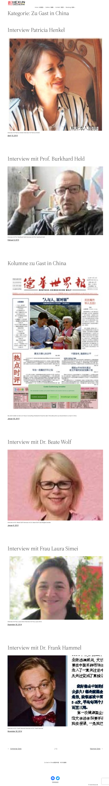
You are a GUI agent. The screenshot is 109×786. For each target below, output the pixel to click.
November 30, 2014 (15, 731)
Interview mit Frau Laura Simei (43, 548)
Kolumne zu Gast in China (37, 263)
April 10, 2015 (13, 136)
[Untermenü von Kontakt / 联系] (64, 7)
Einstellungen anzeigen (69, 397)
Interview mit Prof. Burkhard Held (46, 158)
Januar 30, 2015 (13, 419)
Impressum (55, 782)
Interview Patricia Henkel (36, 30)
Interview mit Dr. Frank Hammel (44, 647)
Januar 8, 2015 (13, 525)
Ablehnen (53, 397)
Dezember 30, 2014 (15, 625)
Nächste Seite (96, 749)
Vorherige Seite (15, 749)
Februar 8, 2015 (13, 240)
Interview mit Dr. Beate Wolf (39, 442)
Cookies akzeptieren (39, 397)
